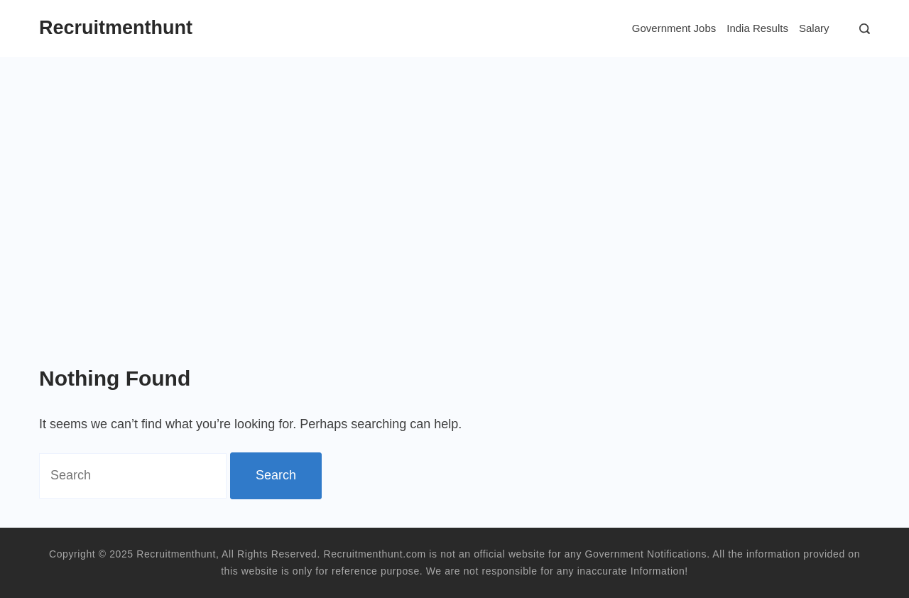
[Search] (861, 28)
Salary (814, 28)
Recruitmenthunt (115, 27)
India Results (757, 28)
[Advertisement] (454, 163)
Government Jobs (674, 28)
